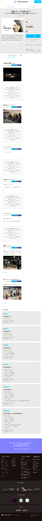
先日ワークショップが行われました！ (11, 279)
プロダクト (7, 466)
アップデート (11, 55)
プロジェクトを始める (31, 6)
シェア (19, 247)
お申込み (22, 458)
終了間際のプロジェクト (14, 465)
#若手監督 (15, 42)
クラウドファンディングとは (25, 461)
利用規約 (34, 468)
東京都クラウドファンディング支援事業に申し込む (25, 474)
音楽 (6, 462)
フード (6, 474)
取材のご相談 (35, 466)
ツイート (14, 247)
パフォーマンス (3, 473)
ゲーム (6, 464)
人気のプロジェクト (14, 461)
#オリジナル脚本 (4, 42)
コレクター (19, 55)
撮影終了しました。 (7, 245)
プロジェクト (4, 55)
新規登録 (38, 1)
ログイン (3, 1)
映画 (23, 15)
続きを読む (5, 272)
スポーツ (7, 472)
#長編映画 (10, 42)
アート (6, 461)
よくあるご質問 (36, 463)
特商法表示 (35, 472)
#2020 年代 (35, 461)
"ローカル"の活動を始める (25, 470)
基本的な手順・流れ (24, 462)
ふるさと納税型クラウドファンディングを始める (25, 472)
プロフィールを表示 (35, 51)
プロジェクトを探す (10, 6)
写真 (2, 462)
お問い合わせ (35, 465)
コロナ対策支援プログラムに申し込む (25, 478)
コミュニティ (3, 466)
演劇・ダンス (3, 469)
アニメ (2, 464)
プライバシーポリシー (36, 470)
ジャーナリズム (3, 476)
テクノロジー (7, 470)
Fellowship (23, 467)
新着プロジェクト (14, 463)
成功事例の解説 (24, 464)
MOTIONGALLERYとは (36, 460)
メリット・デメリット (25, 465)
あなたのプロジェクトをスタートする (21, 449)
